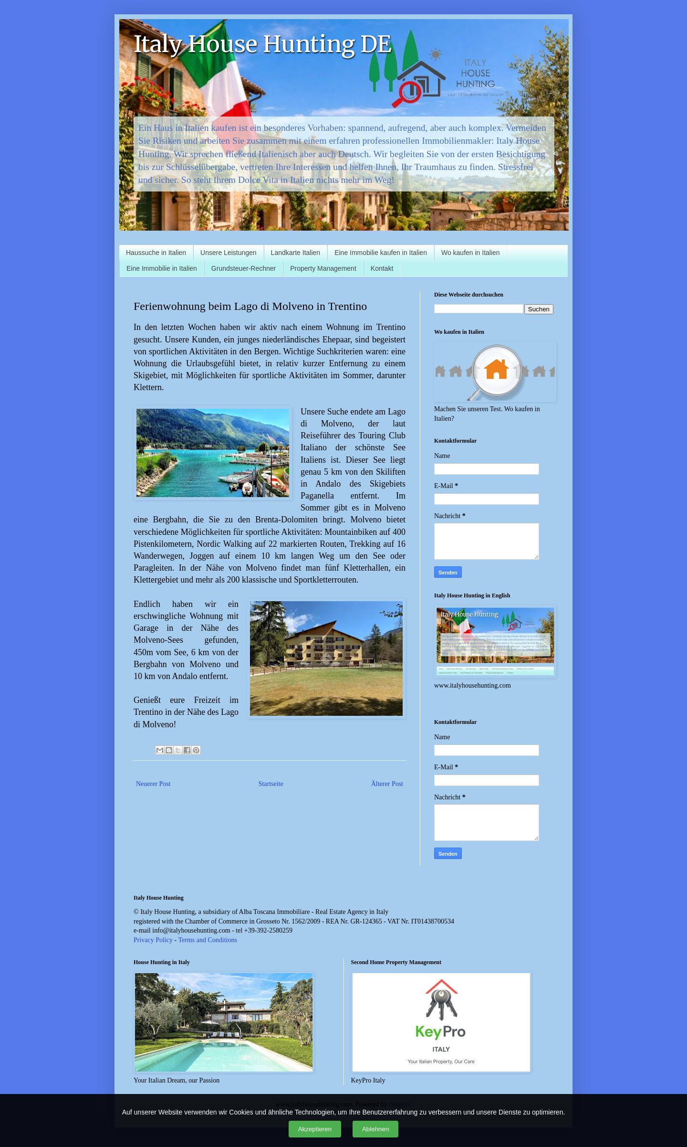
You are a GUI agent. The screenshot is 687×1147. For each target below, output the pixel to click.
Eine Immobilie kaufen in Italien (380, 252)
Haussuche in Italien (156, 252)
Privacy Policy (153, 940)
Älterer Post (387, 783)
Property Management (323, 268)
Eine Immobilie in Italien (161, 268)
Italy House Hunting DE (263, 44)
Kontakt (382, 268)
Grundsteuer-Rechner (243, 268)
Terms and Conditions (207, 940)
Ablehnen (375, 1129)
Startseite (271, 783)
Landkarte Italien (296, 252)
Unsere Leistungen (228, 252)
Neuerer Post (153, 783)
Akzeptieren (315, 1129)
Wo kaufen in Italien (470, 252)
